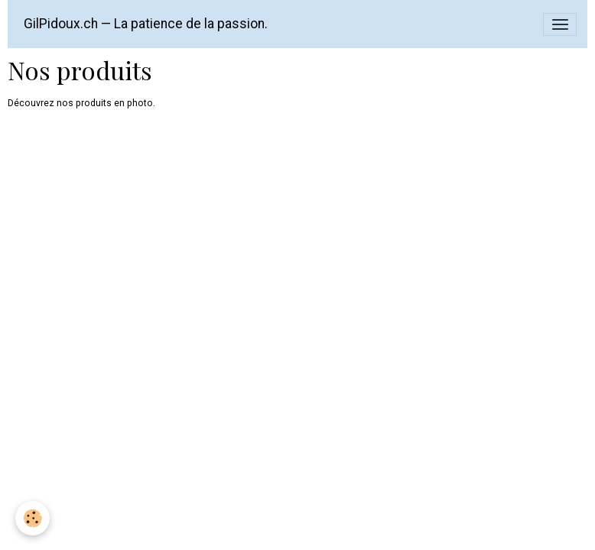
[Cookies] (32, 518)
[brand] (145, 24)
